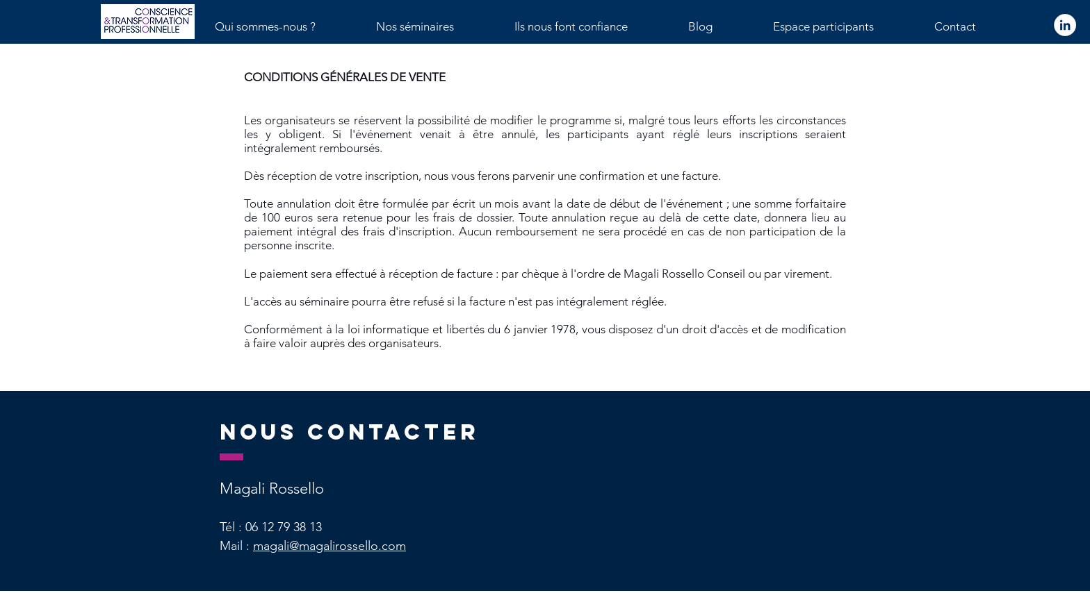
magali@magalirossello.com (329, 545)
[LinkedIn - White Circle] (1065, 25)
